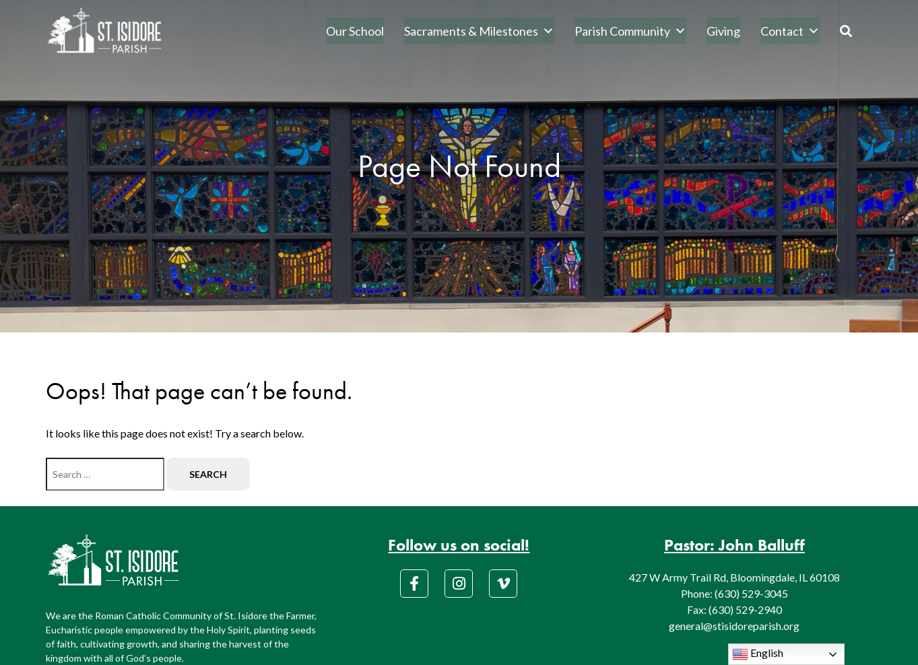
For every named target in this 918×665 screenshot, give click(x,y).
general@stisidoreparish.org (734, 625)
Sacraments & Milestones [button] (479, 31)
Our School (355, 31)
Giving (723, 31)
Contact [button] (790, 31)
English (757, 654)
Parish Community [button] (630, 31)
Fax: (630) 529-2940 (734, 609)
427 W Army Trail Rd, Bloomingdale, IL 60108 (734, 577)
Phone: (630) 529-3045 (734, 593)
